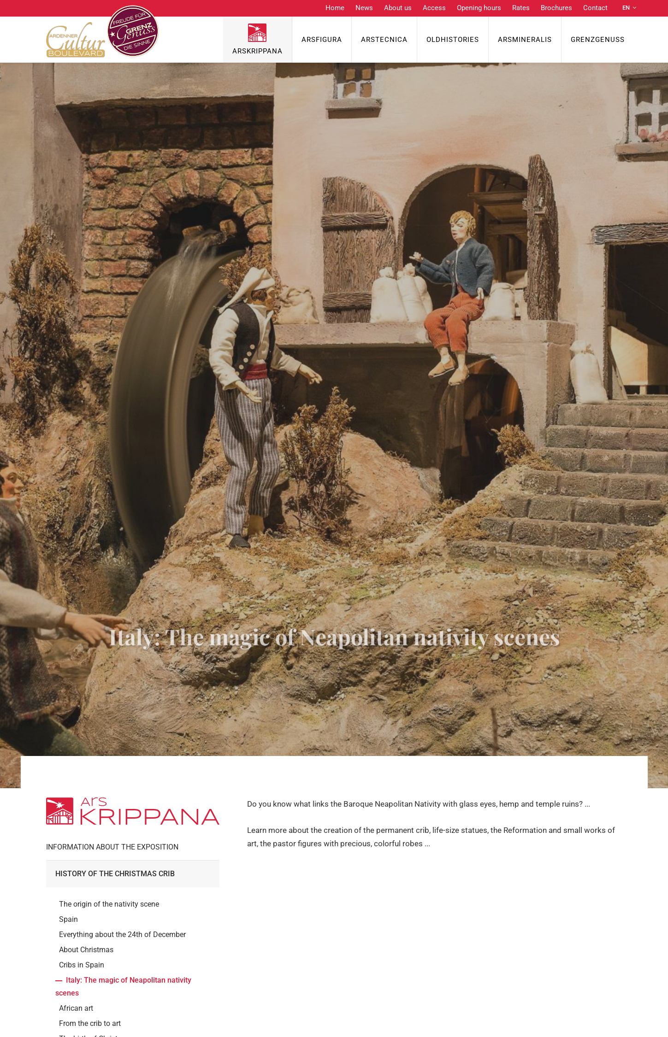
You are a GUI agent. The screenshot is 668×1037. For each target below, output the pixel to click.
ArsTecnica (384, 39)
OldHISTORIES (452, 39)
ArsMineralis (525, 39)
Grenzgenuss (598, 39)
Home (334, 8)
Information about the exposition (112, 847)
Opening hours (479, 8)
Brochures (556, 8)
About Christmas (86, 949)
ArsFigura (321, 39)
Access (434, 8)
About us (398, 8)
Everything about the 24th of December (122, 934)
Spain (68, 919)
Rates (521, 8)
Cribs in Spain (81, 965)
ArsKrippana (257, 51)
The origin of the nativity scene (109, 904)
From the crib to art (90, 1023)
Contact (595, 8)
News (364, 8)
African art (76, 1008)
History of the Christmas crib (115, 873)
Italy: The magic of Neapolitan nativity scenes (123, 986)
